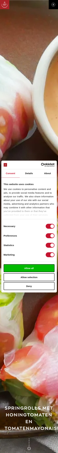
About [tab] (47, 173)
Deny (29, 286)
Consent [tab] (10, 173)
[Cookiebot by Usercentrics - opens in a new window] (41, 165)
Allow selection (29, 277)
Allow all (29, 268)
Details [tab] (29, 173)
